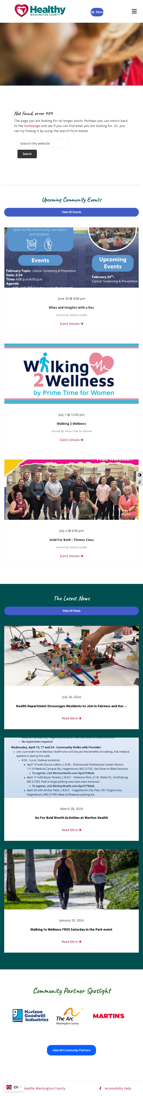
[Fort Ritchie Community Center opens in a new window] (23, 1016)
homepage (32, 126)
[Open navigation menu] (134, 11)
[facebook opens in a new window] (100, 1088)
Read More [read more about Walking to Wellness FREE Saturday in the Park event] (71, 942)
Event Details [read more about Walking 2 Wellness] (71, 440)
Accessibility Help (118, 1088)
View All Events (71, 212)
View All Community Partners (71, 1050)
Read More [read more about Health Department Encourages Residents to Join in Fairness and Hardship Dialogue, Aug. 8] (71, 718)
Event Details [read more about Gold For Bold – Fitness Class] (71, 556)
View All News (71, 611)
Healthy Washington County (44, 1088)
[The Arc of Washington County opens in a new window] (102, 1016)
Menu (100, 12)
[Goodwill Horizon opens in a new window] (62, 1016)
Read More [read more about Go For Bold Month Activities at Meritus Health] (71, 830)
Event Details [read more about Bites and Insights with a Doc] (71, 324)
